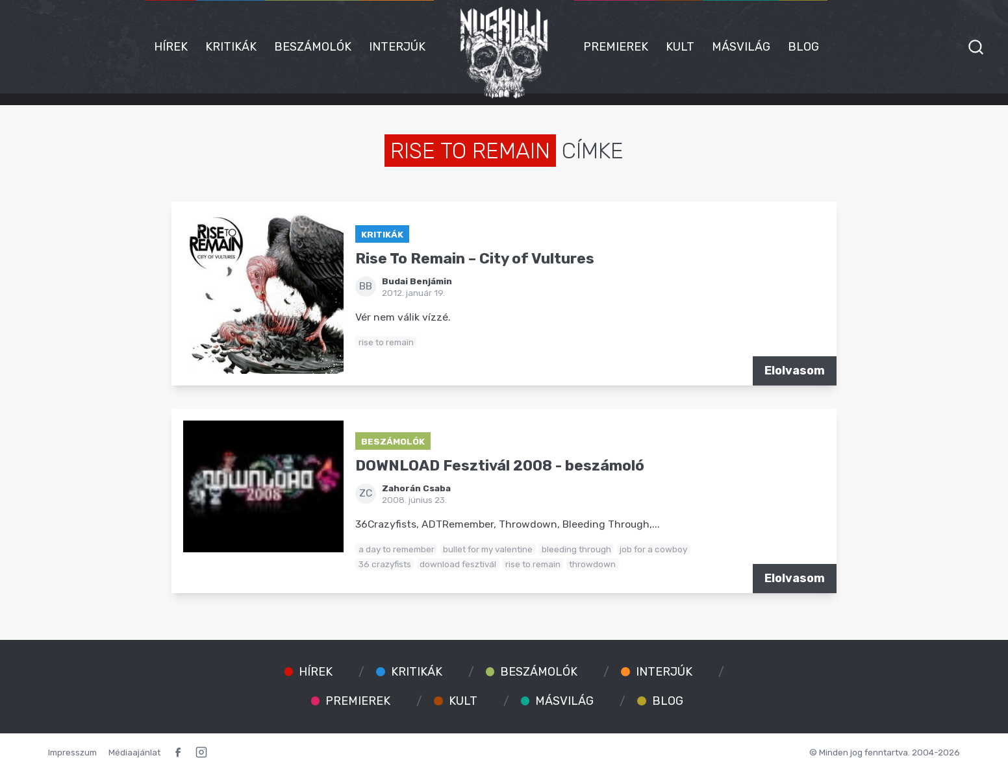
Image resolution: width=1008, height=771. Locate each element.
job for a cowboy (653, 549)
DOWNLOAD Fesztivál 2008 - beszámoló (499, 465)
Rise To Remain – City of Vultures (474, 258)
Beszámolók (312, 47)
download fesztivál (458, 564)
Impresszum (72, 752)
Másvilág (741, 47)
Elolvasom (794, 370)
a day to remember (397, 549)
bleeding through (576, 549)
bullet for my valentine (488, 549)
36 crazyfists (385, 564)
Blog (803, 47)
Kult (680, 47)
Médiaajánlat (134, 752)
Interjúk (397, 47)
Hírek (171, 47)
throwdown (592, 564)
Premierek (615, 47)
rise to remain (386, 342)
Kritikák (231, 47)
